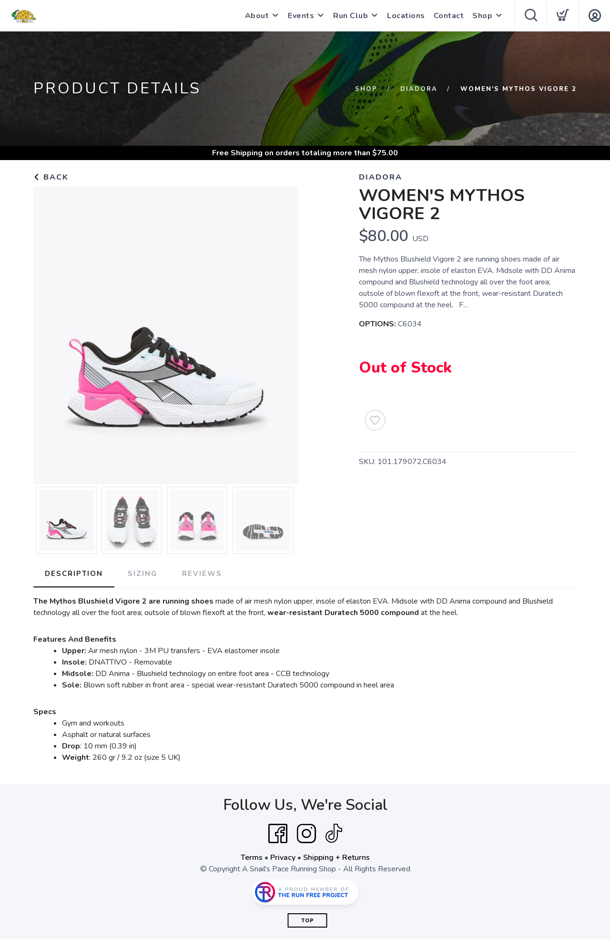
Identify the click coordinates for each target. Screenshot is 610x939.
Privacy (282, 857)
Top (307, 920)
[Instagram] (306, 833)
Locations (406, 15)
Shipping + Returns (336, 857)
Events (301, 15)
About (257, 15)
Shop (482, 15)
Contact (449, 15)
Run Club (350, 15)
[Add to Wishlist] (375, 420)
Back (51, 177)
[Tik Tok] (333, 833)
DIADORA (418, 89)
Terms (252, 857)
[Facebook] (278, 833)
